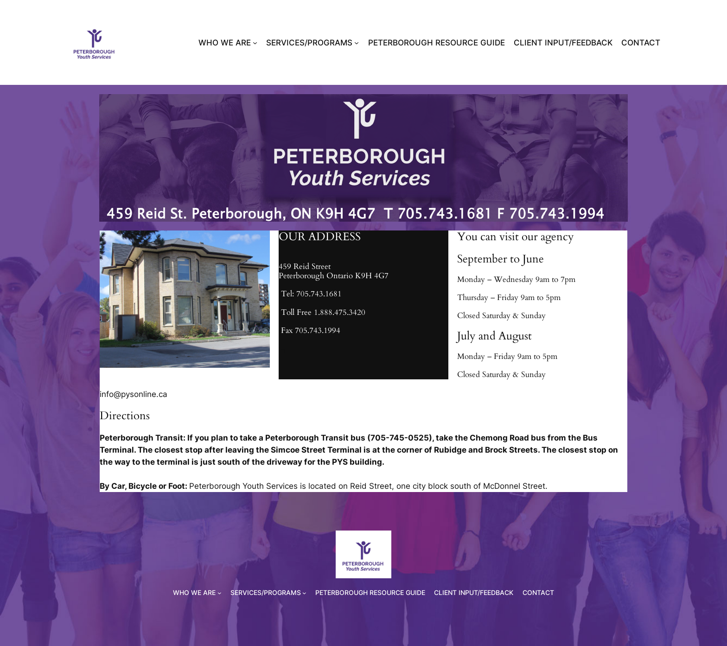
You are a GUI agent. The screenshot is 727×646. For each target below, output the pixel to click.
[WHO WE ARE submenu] (255, 42)
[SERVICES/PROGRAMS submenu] (356, 42)
